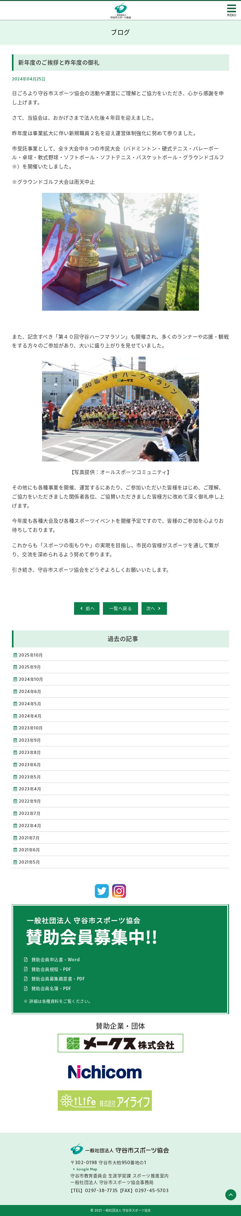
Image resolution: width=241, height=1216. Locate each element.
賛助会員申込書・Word (55, 959)
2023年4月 (30, 788)
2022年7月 (30, 813)
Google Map (87, 1169)
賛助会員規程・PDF (51, 969)
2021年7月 (29, 837)
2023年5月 (30, 776)
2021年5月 (29, 861)
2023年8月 (30, 752)
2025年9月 (30, 666)
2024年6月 (30, 691)
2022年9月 (30, 801)
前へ (87, 608)
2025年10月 (31, 654)
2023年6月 (30, 764)
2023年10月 (31, 727)
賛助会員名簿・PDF (51, 988)
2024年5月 (30, 703)
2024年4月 (30, 715)
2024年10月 (31, 679)
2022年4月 (30, 825)
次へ (154, 608)
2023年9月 (30, 740)
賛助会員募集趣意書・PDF (58, 979)
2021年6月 (29, 849)
